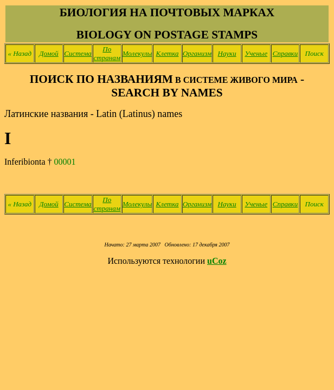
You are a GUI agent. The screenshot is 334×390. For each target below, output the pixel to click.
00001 (65, 161)
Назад (19, 53)
